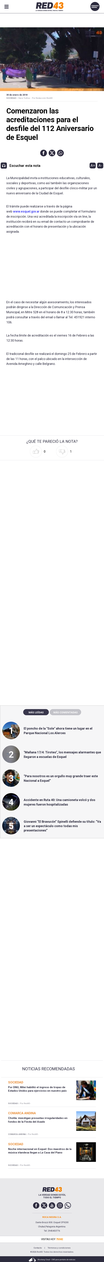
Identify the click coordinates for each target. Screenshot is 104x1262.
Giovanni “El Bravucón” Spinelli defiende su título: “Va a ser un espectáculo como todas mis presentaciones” (62, 826)
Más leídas (36, 712)
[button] (43, 153)
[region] (52, 627)
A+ (92, 165)
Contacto (38, 1248)
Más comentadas (65, 712)
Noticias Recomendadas (48, 1068)
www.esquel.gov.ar (26, 211)
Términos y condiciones (59, 1248)
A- (100, 165)
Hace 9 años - (24, 98)
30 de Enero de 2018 (16, 95)
